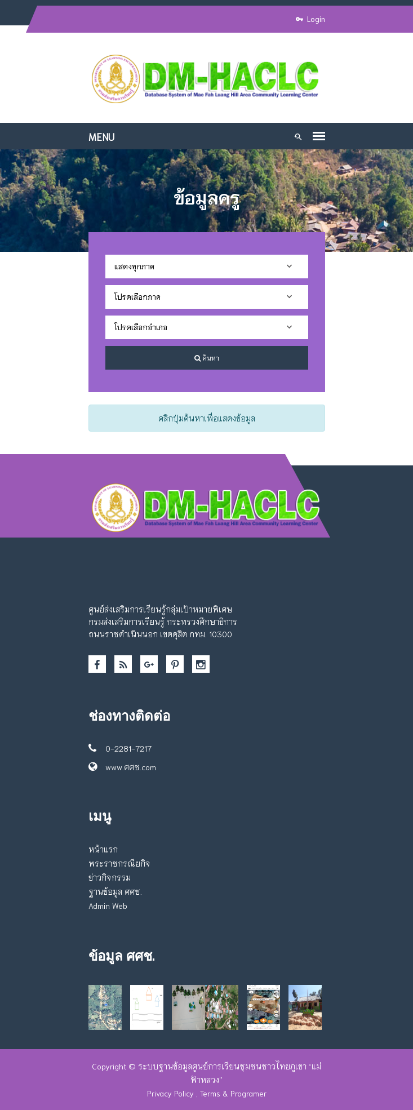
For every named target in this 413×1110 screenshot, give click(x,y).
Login (310, 19)
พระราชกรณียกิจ (119, 863)
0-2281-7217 (120, 748)
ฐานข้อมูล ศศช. (115, 891)
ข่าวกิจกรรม (109, 877)
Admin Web (107, 905)
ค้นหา (206, 357)
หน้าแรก (103, 849)
